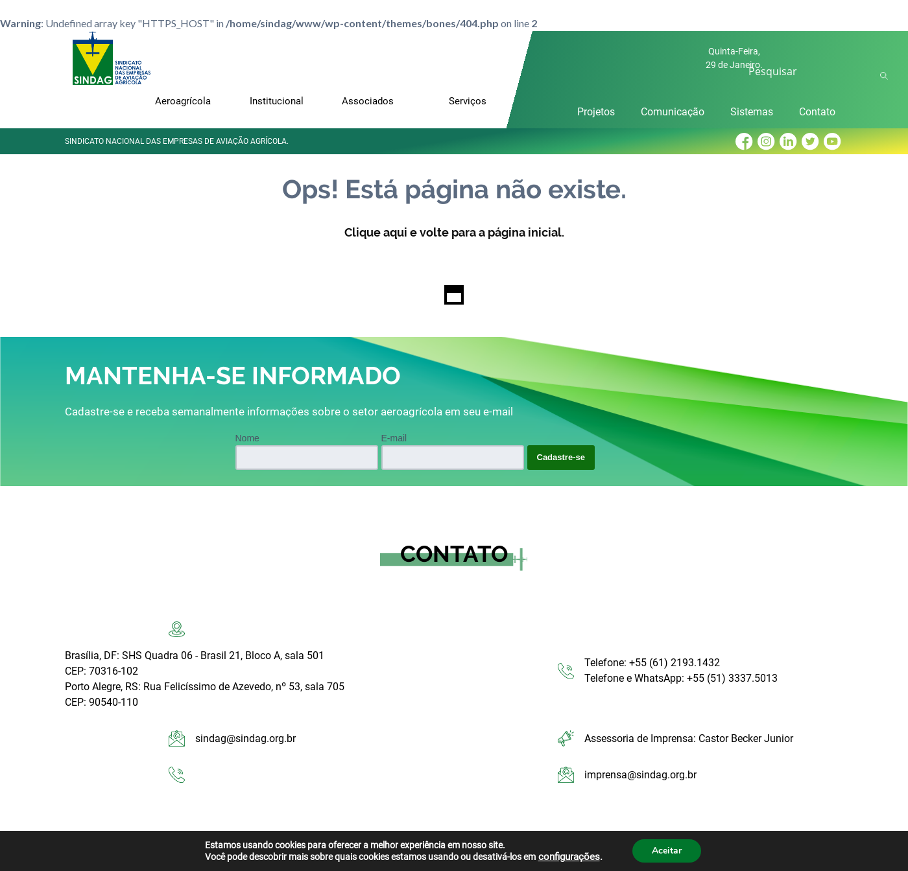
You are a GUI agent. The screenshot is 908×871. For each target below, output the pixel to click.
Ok (886, 76)
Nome (247, 438)
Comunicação (672, 112)
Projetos (596, 112)
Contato (817, 112)
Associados (368, 101)
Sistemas (751, 112)
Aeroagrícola (183, 101)
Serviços (467, 101)
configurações (569, 857)
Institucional (277, 101)
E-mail (394, 438)
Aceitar (667, 850)
